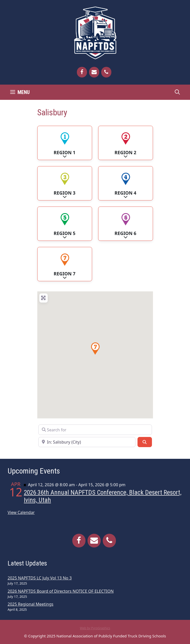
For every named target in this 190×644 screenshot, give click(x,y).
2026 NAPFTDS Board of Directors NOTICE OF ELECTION (61, 591)
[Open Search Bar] (177, 92)
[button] (95, 348)
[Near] (87, 442)
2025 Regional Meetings (30, 604)
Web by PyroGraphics (95, 628)
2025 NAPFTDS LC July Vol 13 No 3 (40, 578)
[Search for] (95, 430)
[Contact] (94, 72)
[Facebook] (82, 72)
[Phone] (106, 72)
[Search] (144, 442)
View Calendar (21, 512)
